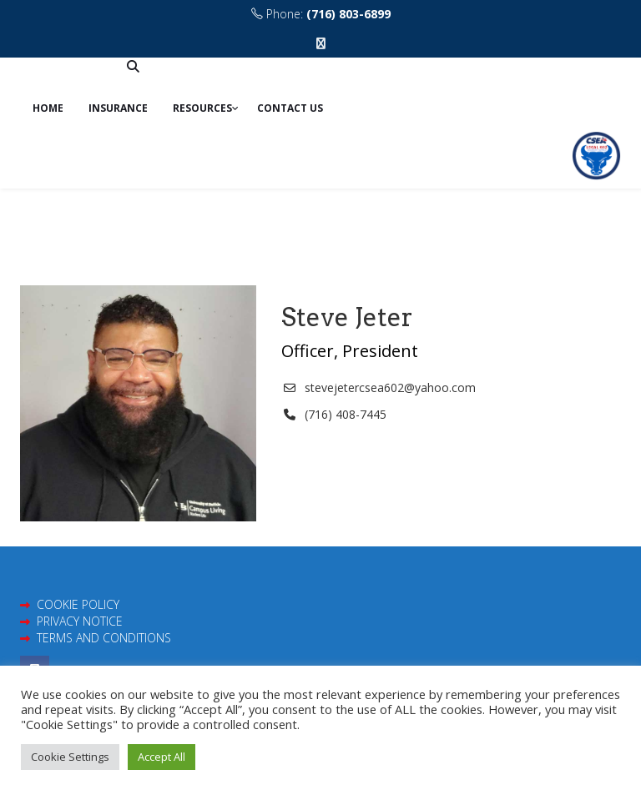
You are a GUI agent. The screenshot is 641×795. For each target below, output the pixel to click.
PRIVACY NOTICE (80, 621)
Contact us (290, 108)
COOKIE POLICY (78, 604)
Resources (202, 108)
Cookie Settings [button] (70, 756)
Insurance (118, 108)
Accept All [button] (161, 756)
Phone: (321, 14)
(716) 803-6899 (348, 14)
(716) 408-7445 (345, 414)
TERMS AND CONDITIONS (104, 638)
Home (48, 108)
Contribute (70, 75)
